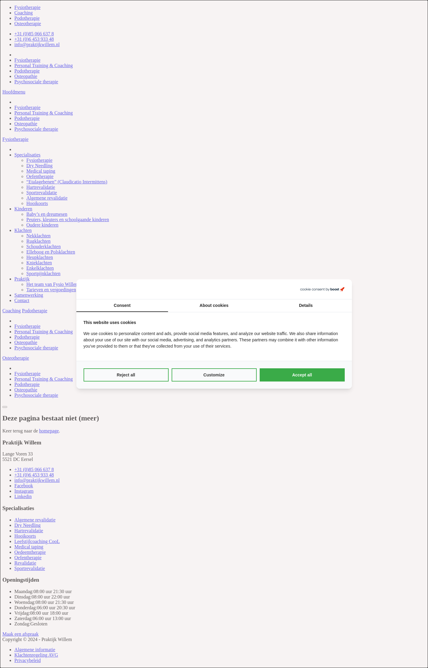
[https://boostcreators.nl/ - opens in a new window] (322, 289)
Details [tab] (306, 305)
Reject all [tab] (126, 375)
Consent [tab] (122, 305)
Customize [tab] (214, 375)
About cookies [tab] (213, 305)
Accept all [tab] (302, 375)
